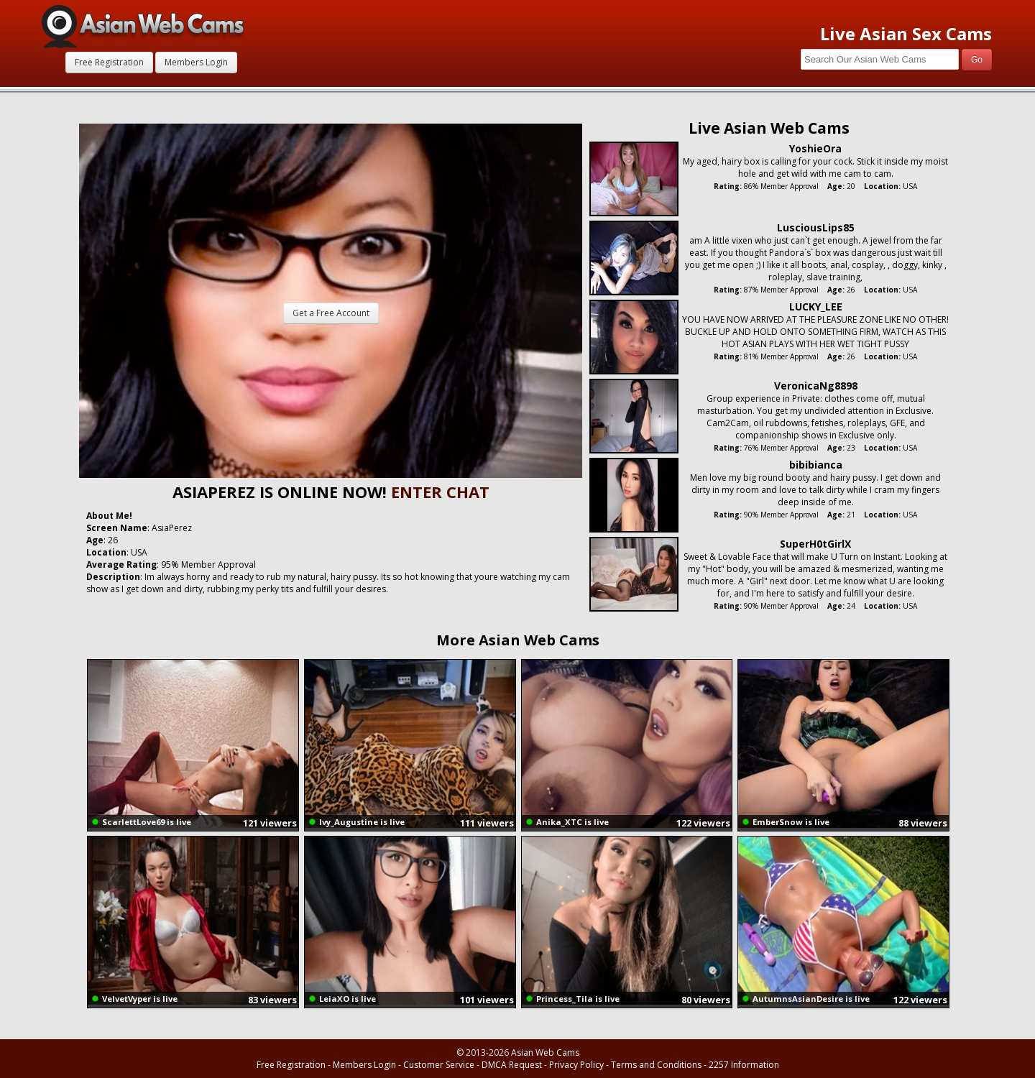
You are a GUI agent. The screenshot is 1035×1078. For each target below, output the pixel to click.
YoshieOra (815, 148)
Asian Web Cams (545, 1052)
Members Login (196, 62)
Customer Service (438, 1065)
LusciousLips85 (816, 227)
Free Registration (109, 62)
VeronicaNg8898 (815, 385)
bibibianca (815, 464)
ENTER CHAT (440, 491)
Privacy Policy (576, 1065)
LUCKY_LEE (815, 306)
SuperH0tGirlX (815, 543)
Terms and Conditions (656, 1065)
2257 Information (744, 1065)
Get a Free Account (331, 313)
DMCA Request (512, 1065)
